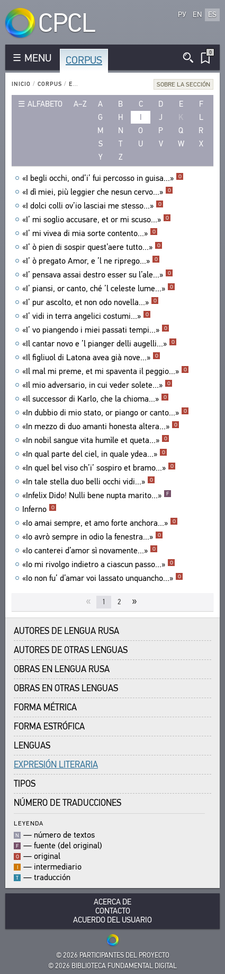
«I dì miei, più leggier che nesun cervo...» (97, 192)
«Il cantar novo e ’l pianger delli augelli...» (99, 344)
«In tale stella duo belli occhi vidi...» (88, 481)
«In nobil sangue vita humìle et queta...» (95, 440)
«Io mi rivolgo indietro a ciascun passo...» (98, 564)
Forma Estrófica (49, 726)
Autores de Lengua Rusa (66, 631)
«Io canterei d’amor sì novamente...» (90, 550)
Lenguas (32, 745)
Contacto (112, 911)
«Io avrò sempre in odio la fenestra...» (92, 537)
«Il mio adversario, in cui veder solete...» (97, 385)
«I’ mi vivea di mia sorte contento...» (90, 233)
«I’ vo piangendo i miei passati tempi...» (95, 330)
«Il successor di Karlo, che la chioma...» (95, 399)
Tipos (24, 783)
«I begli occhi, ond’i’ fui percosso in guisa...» (103, 178)
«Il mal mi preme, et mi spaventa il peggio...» (105, 371)
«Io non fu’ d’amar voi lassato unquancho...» (102, 578)
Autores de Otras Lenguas (71, 650)
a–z (80, 104)
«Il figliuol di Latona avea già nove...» (91, 357)
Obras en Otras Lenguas (66, 688)
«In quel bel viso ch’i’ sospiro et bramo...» (99, 468)
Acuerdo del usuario (112, 920)
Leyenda (28, 823)
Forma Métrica (45, 707)
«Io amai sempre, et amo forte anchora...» (100, 523)
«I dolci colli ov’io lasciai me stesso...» (93, 206)
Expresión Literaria (56, 764)
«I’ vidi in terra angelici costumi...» (86, 316)
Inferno (39, 509)
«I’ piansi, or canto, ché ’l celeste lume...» (98, 288)
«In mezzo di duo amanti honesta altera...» (100, 426)
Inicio (21, 84)
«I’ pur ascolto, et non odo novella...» (90, 302)
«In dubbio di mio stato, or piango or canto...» (105, 413)
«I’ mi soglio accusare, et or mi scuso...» (96, 219)
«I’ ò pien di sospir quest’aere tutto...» (92, 247)
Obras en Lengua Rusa (62, 669)
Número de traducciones (67, 802)
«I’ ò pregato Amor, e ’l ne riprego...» (91, 261)
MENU (37, 58)
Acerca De (112, 902)
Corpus (84, 60)
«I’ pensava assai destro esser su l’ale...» (97, 275)
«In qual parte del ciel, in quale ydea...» (94, 454)
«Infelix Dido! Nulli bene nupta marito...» (97, 495)
